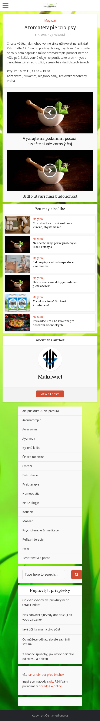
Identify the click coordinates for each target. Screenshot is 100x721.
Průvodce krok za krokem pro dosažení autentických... (53, 323)
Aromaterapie (31, 420)
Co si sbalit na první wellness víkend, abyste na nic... (52, 225)
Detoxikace (30, 475)
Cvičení (27, 466)
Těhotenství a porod (36, 558)
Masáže (27, 521)
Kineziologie (30, 503)
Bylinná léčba (31, 448)
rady (50, 681)
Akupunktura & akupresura (40, 411)
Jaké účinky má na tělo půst (41, 629)
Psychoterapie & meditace (40, 530)
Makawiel (59, 34)
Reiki (25, 549)
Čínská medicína (33, 457)
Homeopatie (31, 493)
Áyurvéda (28, 438)
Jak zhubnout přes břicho (45, 675)
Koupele (28, 512)
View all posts (50, 394)
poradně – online (50, 686)
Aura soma (29, 429)
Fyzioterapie (30, 484)
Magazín (50, 20)
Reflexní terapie (33, 539)
